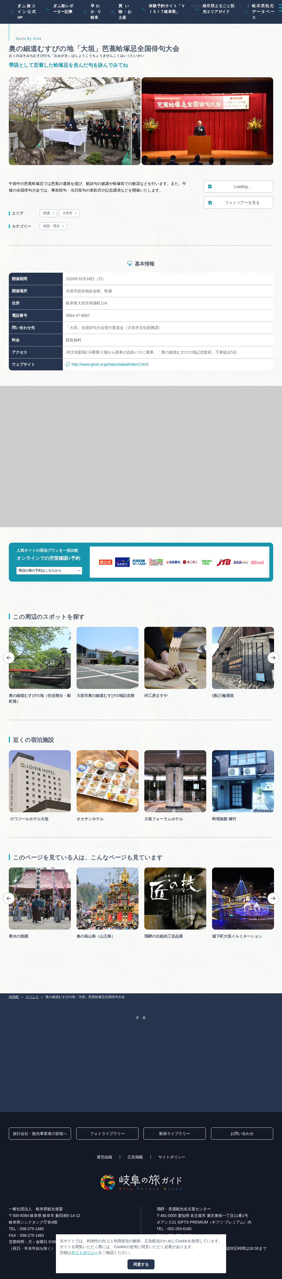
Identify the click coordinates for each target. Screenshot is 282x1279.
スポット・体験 (167, 17)
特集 (110, 17)
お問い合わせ (242, 1133)
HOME (14, 997)
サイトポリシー (171, 1157)
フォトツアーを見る (234, 226)
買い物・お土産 (121, 35)
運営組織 (104, 1157)
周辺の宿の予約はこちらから (49, 594)
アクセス (265, 17)
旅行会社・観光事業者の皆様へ (214, 6)
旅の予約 (241, 17)
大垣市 (70, 236)
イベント (196, 17)
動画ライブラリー (174, 1133)
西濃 (49, 236)
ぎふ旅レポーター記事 (59, 32)
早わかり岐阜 (92, 35)
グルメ (218, 17)
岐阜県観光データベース (259, 35)
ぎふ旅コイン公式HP (23, 35)
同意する (141, 1264)
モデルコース (135, 17)
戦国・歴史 (54, 249)
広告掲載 (135, 1157)
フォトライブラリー (107, 1133)
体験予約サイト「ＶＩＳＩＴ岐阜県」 (163, 32)
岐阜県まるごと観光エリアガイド (215, 32)
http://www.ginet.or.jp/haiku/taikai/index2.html (107, 387)
